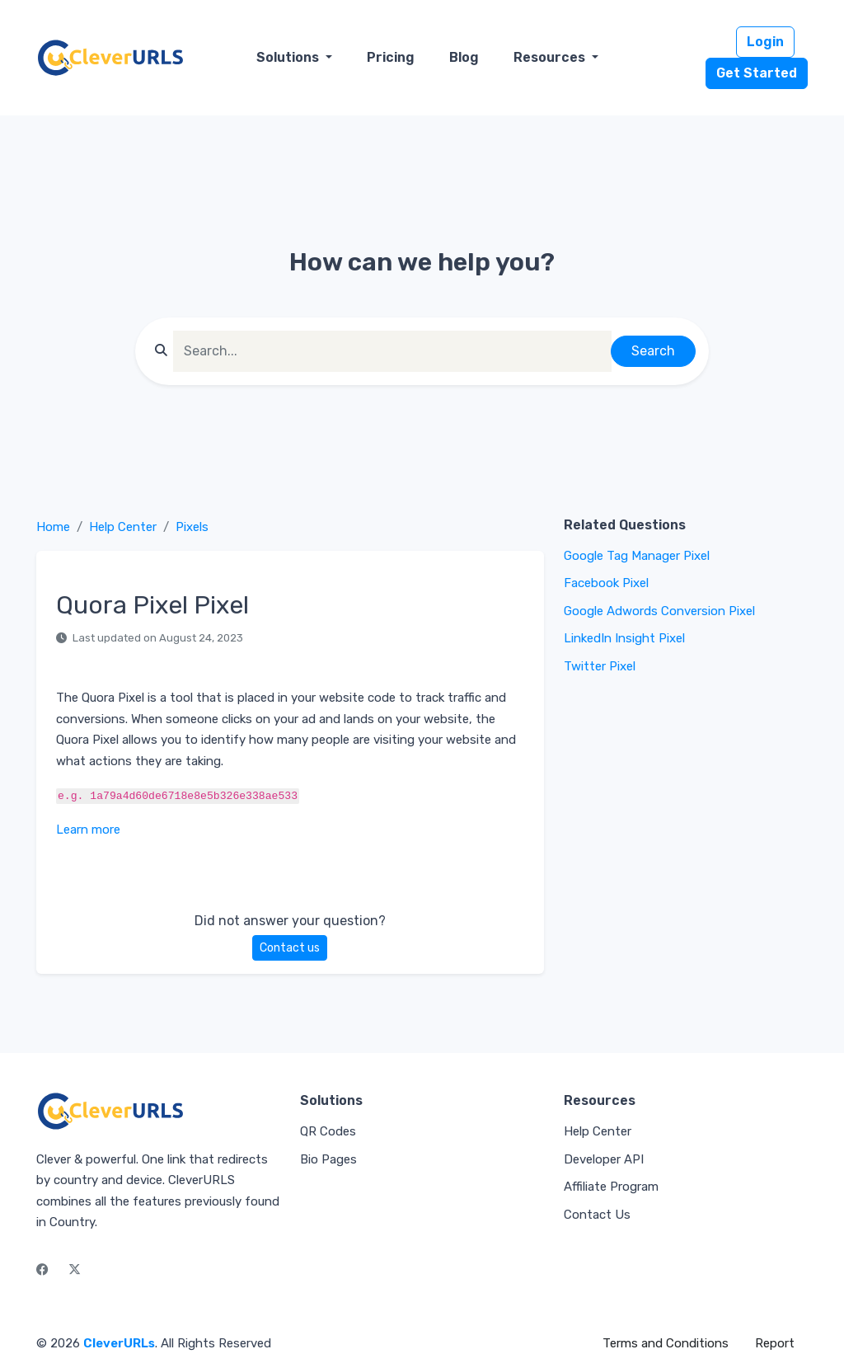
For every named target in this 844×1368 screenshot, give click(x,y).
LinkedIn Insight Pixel (624, 638)
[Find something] (392, 351)
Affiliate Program (611, 1186)
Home (53, 526)
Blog (464, 57)
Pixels (192, 526)
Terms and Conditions (666, 1343)
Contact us (290, 948)
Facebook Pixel (606, 583)
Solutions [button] (289, 57)
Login (765, 41)
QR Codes (328, 1131)
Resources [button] (550, 57)
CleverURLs (119, 1343)
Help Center (123, 526)
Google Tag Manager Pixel (637, 555)
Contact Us (597, 1214)
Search (653, 351)
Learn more (88, 829)
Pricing (391, 57)
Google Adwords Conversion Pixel (659, 611)
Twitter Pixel (599, 666)
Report (775, 1343)
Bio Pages (328, 1159)
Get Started (756, 73)
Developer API (604, 1159)
